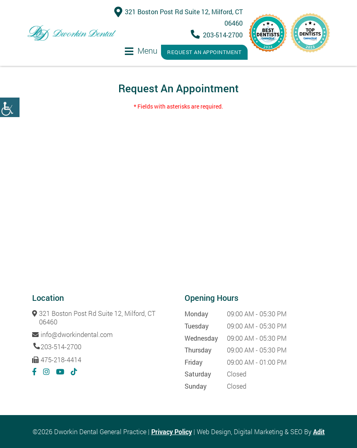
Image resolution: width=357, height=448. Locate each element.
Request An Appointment (204, 52)
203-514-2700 (218, 34)
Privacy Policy (171, 431)
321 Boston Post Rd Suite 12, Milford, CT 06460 (93, 317)
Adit (319, 431)
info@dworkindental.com (72, 334)
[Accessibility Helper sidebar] (10, 107)
